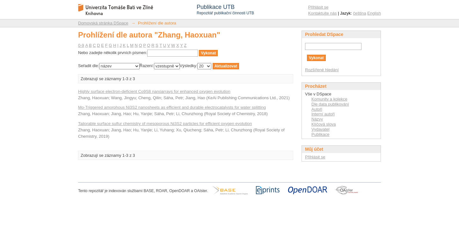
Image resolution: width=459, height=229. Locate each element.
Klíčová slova (323, 124)
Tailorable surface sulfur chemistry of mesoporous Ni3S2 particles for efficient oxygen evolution (165, 123)
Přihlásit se (318, 7)
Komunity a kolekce (329, 99)
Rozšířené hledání (322, 69)
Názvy (317, 119)
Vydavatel (320, 129)
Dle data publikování (330, 104)
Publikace (320, 134)
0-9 (81, 45)
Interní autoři (323, 114)
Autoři (316, 109)
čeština (359, 13)
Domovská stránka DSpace (103, 23)
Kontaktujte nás (322, 13)
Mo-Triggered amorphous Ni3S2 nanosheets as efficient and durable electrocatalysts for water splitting (172, 107)
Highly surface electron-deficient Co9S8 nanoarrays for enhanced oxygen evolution (154, 91)
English (374, 13)
